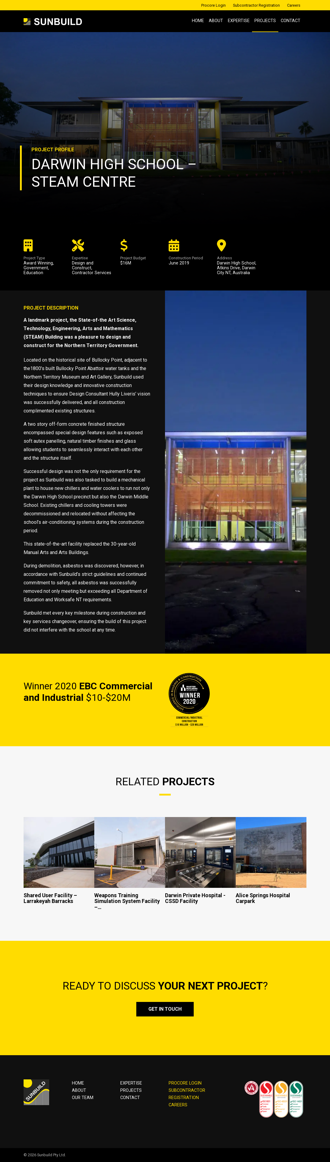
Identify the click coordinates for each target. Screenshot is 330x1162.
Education (33, 272)
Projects (265, 20)
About (216, 20)
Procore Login (213, 5)
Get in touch (165, 1009)
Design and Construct (82, 266)
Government (36, 268)
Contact (290, 20)
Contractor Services (91, 272)
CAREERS (178, 1105)
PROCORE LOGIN (185, 1083)
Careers (293, 5)
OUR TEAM (82, 1097)
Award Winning (38, 263)
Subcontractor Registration (256, 5)
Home (198, 20)
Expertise (239, 20)
